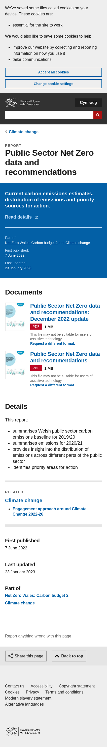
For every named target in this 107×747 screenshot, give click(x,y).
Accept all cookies (53, 72)
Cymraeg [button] (88, 102)
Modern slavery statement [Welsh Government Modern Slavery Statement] (28, 698)
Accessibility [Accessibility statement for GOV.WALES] (41, 686)
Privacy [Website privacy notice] (32, 692)
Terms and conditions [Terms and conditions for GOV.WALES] (64, 692)
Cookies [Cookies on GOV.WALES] (12, 692)
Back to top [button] (72, 656)
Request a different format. (52, 343)
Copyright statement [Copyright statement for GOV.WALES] (77, 686)
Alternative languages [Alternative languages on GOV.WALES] (24, 704)
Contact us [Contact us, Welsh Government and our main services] (14, 686)
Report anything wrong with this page (38, 636)
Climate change (24, 132)
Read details (19, 217)
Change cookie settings (53, 84)
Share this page (29, 656)
